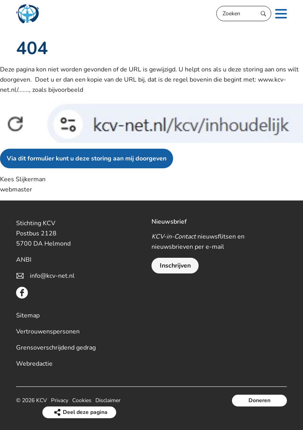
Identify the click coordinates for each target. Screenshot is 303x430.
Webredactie (34, 363)
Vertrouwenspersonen (48, 331)
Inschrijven (175, 265)
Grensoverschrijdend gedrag (56, 347)
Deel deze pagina (85, 412)
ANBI (23, 259)
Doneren (259, 400)
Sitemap (28, 315)
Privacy (59, 400)
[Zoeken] (243, 13)
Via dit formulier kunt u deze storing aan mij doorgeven (86, 158)
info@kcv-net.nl (52, 275)
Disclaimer (107, 400)
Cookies (81, 400)
